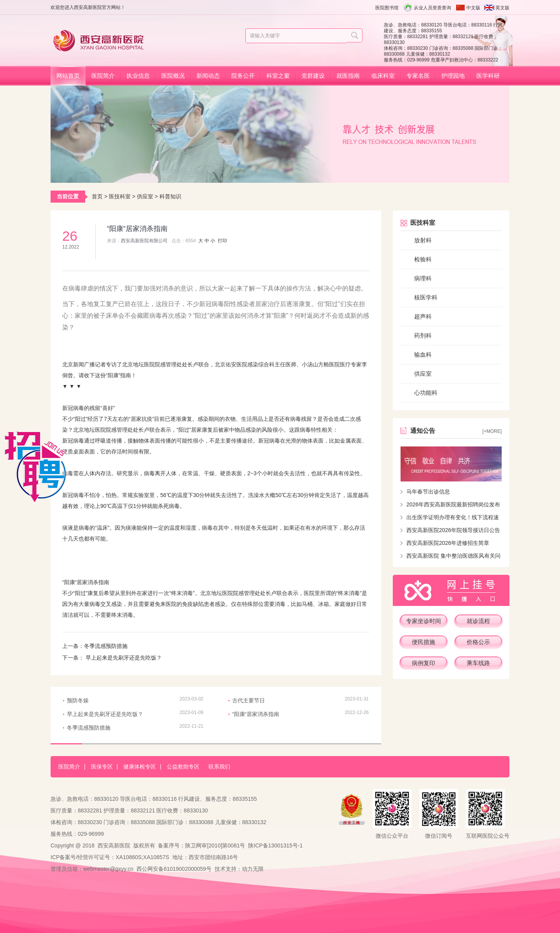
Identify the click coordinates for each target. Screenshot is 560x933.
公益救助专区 (183, 766)
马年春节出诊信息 (428, 491)
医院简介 (103, 75)
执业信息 (138, 75)
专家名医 (418, 75)
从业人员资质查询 (432, 8)
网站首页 (68, 75)
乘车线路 (478, 663)
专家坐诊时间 (423, 621)
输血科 (423, 354)
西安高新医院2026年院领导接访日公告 (453, 530)
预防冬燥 (78, 700)
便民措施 (423, 642)
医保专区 (102, 766)
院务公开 (243, 75)
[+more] (492, 431)
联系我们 (219, 766)
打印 (222, 240)
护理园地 (453, 75)
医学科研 (488, 75)
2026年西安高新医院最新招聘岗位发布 (453, 504)
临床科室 (383, 75)
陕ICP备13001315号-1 (275, 845)
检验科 (423, 259)
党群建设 (313, 75)
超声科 (423, 316)
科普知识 (170, 196)
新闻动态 (208, 75)
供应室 (145, 196)
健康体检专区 (139, 766)
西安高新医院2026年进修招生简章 (447, 543)
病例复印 (423, 663)
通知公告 (422, 430)
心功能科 (426, 392)
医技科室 (120, 196)
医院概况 (173, 75)
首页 (97, 196)
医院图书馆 (387, 8)
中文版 (473, 8)
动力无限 (253, 869)
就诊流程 (478, 621)
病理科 (423, 278)
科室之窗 (278, 75)
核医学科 (426, 297)
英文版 (502, 8)
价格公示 (478, 642)
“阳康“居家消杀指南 (255, 714)
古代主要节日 (248, 700)
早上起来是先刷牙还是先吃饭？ (123, 658)
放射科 (423, 240)
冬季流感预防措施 (106, 646)
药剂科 (423, 335)
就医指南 (348, 75)
